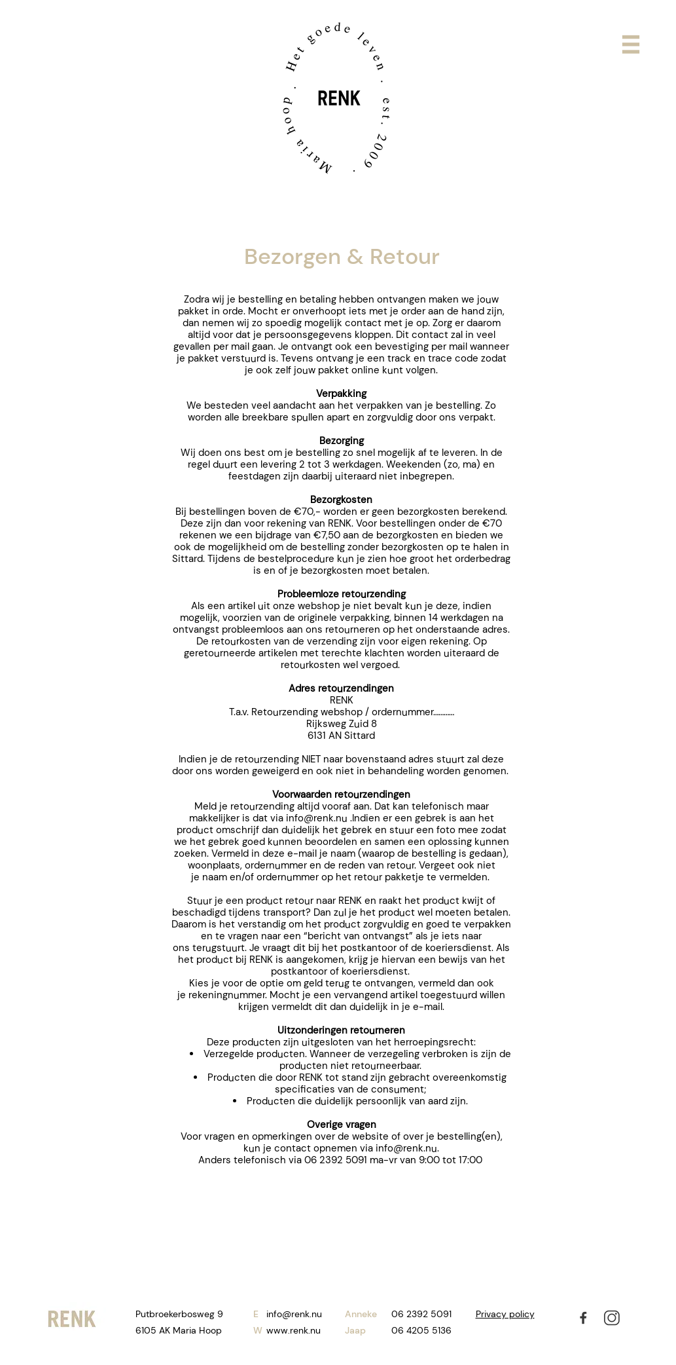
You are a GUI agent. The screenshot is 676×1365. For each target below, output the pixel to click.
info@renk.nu (316, 818)
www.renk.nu (293, 1330)
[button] (631, 44)
